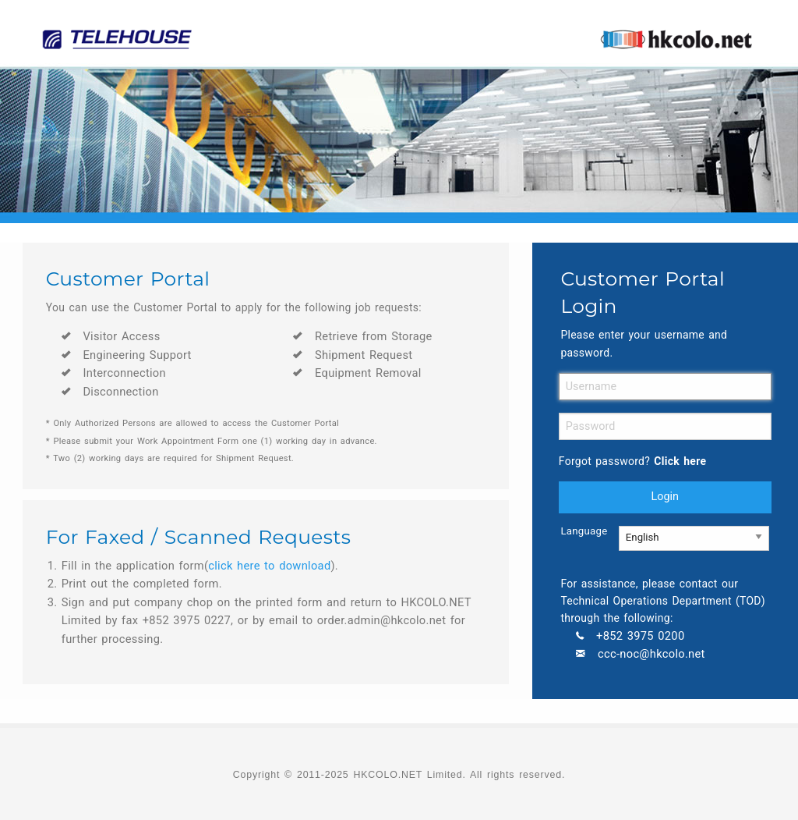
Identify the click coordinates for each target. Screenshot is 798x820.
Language (577, 531)
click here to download (269, 566)
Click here (680, 461)
